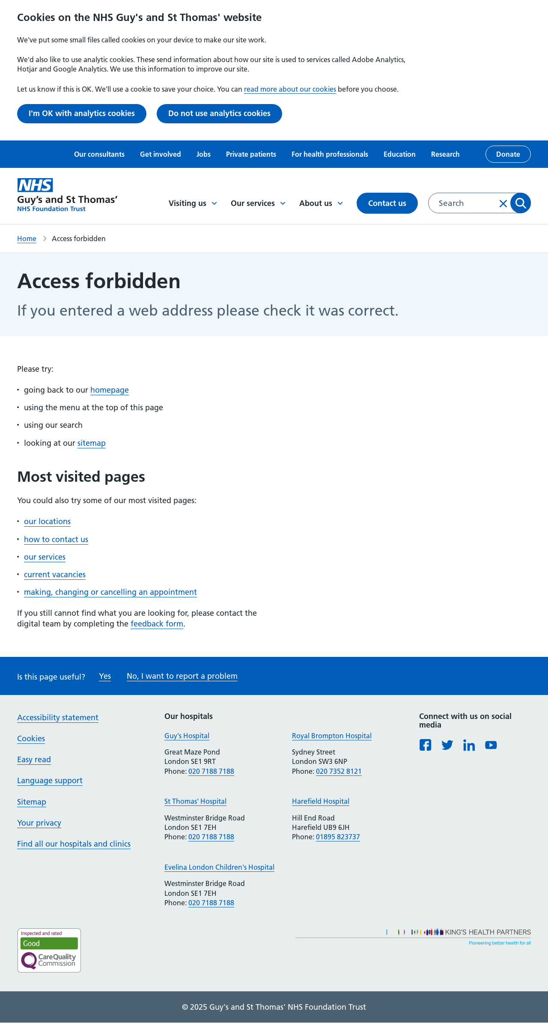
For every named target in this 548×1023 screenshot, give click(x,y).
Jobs (204, 154)
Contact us (387, 203)
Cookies (31, 738)
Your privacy (39, 823)
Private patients (251, 154)
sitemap (91, 443)
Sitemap (31, 802)
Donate (508, 154)
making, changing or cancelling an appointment (110, 592)
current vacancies (55, 574)
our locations (47, 521)
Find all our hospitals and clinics (74, 844)
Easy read (34, 759)
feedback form (157, 624)
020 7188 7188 (211, 771)
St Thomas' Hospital (195, 801)
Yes (105, 676)
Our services (258, 203)
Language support (50, 780)
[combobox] (479, 203)
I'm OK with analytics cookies (82, 113)
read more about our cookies (290, 89)
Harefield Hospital (320, 801)
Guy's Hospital (186, 735)
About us (321, 203)
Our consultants (99, 154)
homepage (109, 390)
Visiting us (193, 203)
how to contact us (56, 539)
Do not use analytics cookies (219, 113)
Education (400, 154)
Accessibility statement (57, 717)
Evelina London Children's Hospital (219, 867)
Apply (520, 203)
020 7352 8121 (339, 771)
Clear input (503, 203)
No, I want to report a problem (182, 676)
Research (445, 154)
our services (45, 557)
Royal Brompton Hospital (332, 735)
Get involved (160, 154)
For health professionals (330, 154)
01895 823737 (338, 836)
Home (26, 238)
